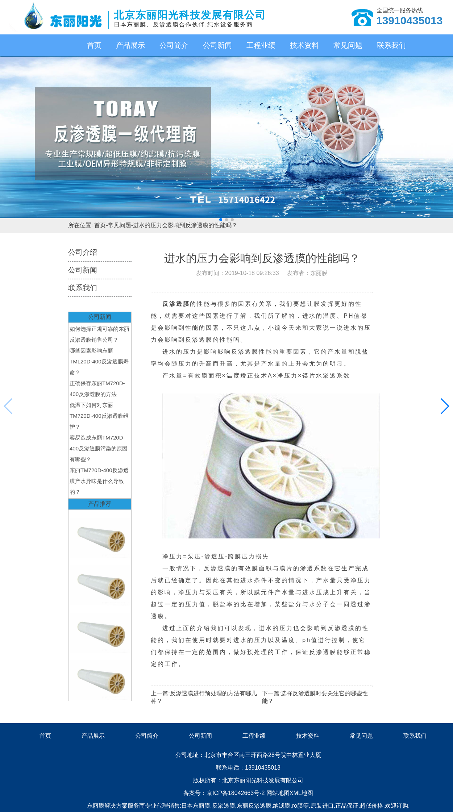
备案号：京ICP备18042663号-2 (224, 793)
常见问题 (347, 45)
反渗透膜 (223, 806)
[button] (220, 219)
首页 (94, 45)
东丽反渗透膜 (254, 806)
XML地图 (301, 793)
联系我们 (391, 45)
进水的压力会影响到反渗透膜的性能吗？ (185, 225)
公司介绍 (82, 252)
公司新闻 (217, 45)
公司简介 (173, 45)
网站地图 (278, 793)
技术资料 (304, 45)
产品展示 (130, 45)
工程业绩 (260, 45)
